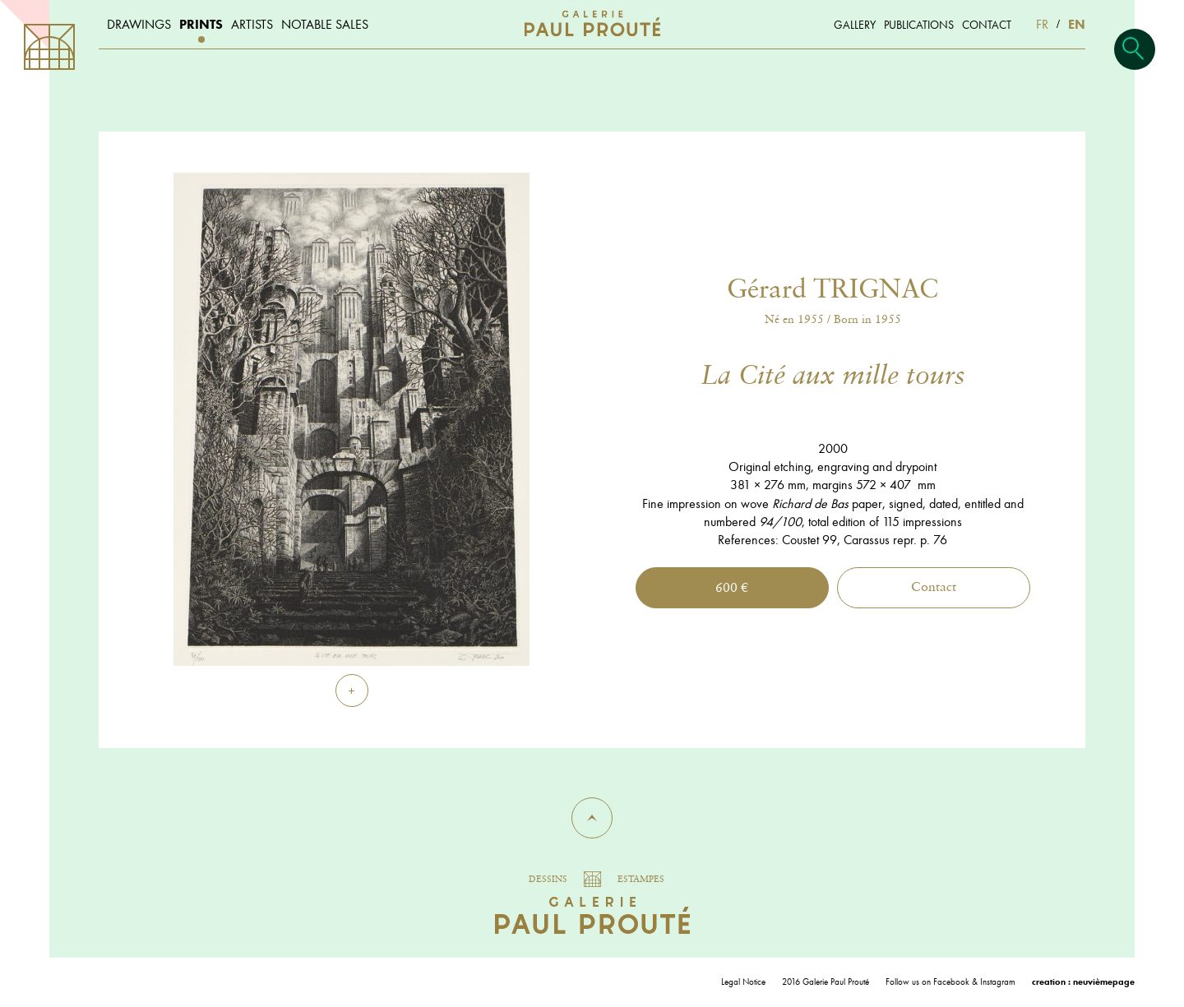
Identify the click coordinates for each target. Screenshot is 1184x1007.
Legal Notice (743, 981)
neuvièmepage (1104, 981)
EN (1076, 24)
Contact (933, 587)
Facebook (951, 981)
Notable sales (324, 24)
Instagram (997, 981)
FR (1042, 24)
